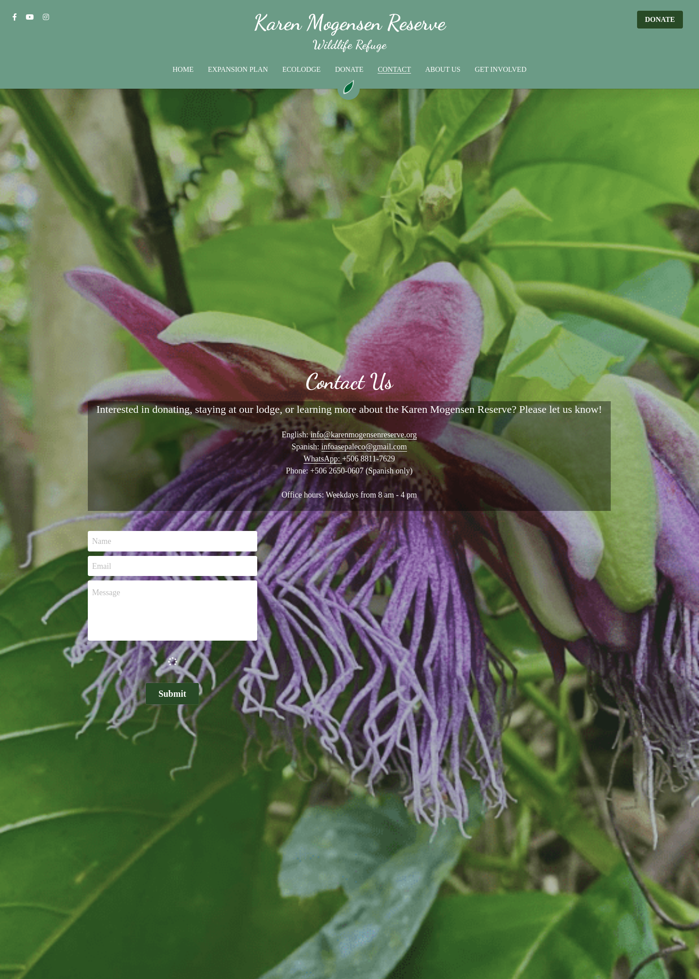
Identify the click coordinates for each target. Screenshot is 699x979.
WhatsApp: (323, 458)
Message (106, 592)
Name (101, 541)
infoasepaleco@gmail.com (364, 446)
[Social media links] (14, 17)
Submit (172, 694)
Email (101, 565)
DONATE (660, 19)
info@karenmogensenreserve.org (363, 434)
